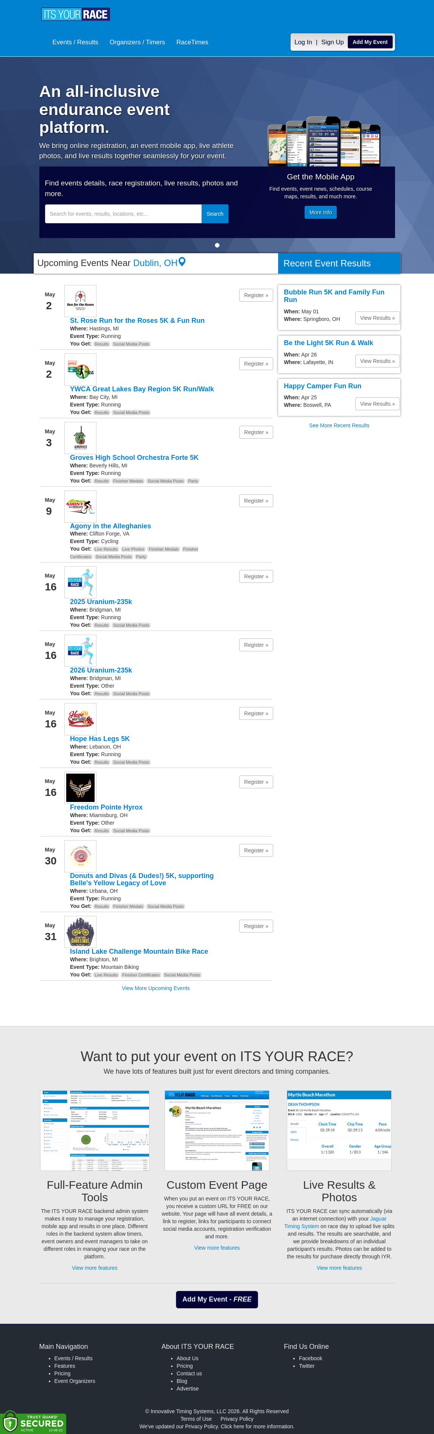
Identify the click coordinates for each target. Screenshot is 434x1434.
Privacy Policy (237, 1419)
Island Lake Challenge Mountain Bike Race (139, 951)
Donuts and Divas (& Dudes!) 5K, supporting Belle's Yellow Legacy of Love (142, 879)
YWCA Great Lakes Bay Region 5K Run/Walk (142, 389)
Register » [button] (256, 295)
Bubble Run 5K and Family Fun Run (334, 296)
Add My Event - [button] (217, 1299)
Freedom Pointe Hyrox (106, 807)
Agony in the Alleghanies (110, 526)
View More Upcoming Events (156, 988)
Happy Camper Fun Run (322, 386)
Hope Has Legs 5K (100, 739)
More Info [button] (321, 212)
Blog (182, 1381)
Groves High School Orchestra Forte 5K (134, 457)
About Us (188, 1358)
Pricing (62, 1373)
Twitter (306, 1366)
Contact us (189, 1373)
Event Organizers (74, 1381)
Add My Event (370, 42)
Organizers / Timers (137, 42)
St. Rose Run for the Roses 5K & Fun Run (137, 320)
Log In (303, 42)
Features (64, 1366)
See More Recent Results (339, 425)
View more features (94, 1268)
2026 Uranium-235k (101, 670)
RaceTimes (192, 42)
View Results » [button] (377, 318)
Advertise (188, 1389)
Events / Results (75, 42)
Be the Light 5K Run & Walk (328, 343)
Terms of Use (196, 1419)
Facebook (310, 1358)
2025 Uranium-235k (101, 602)
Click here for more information (257, 1426)
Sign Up (332, 42)
